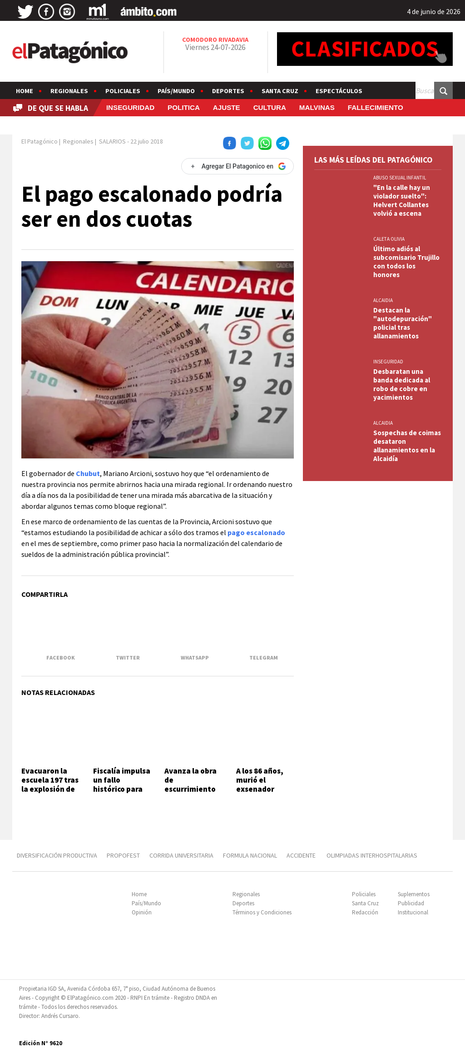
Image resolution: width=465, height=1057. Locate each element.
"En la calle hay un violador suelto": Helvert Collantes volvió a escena (401, 200)
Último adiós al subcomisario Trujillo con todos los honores (406, 261)
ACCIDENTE (302, 855)
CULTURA (269, 107)
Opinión (142, 912)
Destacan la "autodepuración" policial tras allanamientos (402, 323)
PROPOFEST (123, 855)
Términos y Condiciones (262, 912)
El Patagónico (39, 141)
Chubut (88, 473)
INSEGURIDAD (130, 107)
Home (24, 91)
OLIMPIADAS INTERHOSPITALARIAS (371, 855)
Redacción (365, 912)
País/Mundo (176, 91)
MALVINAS (317, 107)
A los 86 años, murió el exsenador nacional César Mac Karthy (262, 789)
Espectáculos (339, 91)
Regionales (69, 91)
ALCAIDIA (383, 300)
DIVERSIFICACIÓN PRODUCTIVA (57, 855)
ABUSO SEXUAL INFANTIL (399, 177)
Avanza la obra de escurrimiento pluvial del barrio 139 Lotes (193, 789)
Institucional (413, 912)
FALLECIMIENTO (375, 107)
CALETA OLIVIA (389, 239)
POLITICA (184, 107)
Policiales (122, 91)
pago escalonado (256, 532)
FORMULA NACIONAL (250, 855)
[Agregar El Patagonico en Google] (237, 166)
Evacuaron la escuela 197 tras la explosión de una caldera (50, 785)
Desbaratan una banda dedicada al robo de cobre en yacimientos (401, 384)
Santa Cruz (280, 91)
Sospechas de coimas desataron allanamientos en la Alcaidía (407, 445)
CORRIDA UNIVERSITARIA (181, 855)
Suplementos (414, 894)
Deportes (228, 91)
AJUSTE (226, 107)
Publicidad (411, 903)
